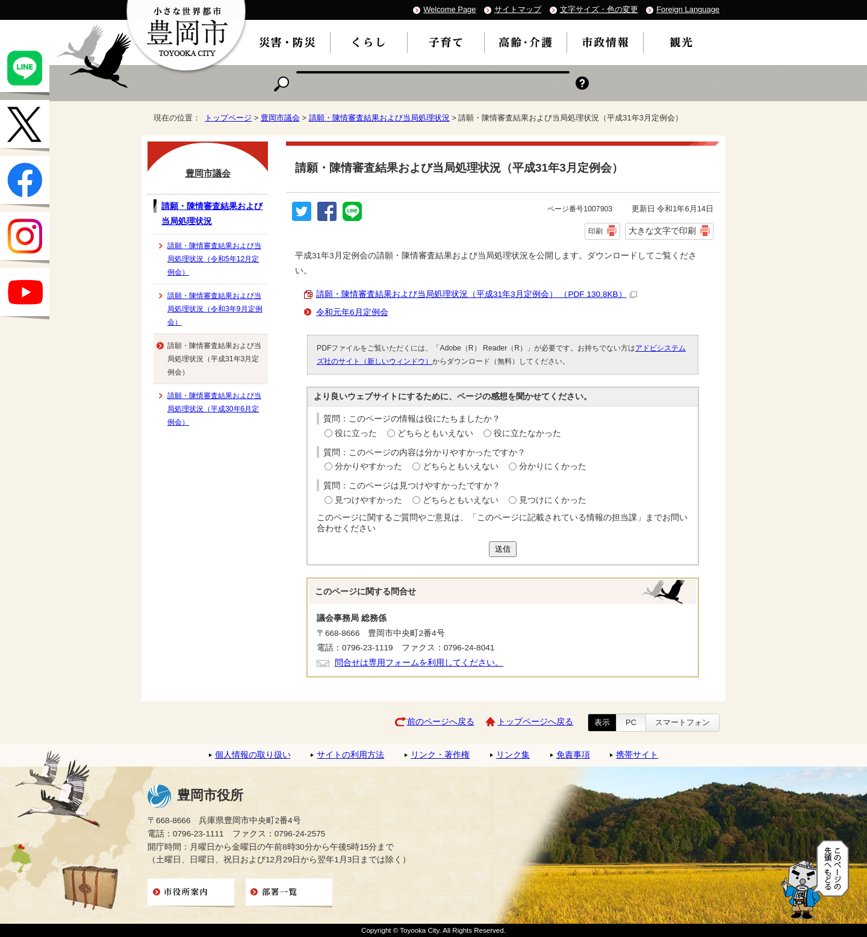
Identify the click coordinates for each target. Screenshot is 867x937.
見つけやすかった (368, 500)
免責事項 (573, 754)
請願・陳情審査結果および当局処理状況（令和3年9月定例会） (215, 308)
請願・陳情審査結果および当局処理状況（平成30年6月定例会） (214, 408)
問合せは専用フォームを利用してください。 (419, 662)
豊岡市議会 (280, 117)
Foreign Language (687, 9)
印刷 (595, 231)
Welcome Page (449, 9)
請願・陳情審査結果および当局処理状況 (379, 117)
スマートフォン (682, 722)
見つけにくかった (552, 500)
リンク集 (513, 754)
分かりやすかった (368, 466)
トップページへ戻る (535, 721)
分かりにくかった (552, 466)
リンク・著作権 (440, 754)
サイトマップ (517, 9)
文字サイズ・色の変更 (599, 9)
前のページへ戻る (440, 721)
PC (631, 722)
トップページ (228, 117)
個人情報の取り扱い (253, 754)
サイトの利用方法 (350, 754)
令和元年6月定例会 (352, 312)
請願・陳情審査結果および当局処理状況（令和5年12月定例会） (214, 258)
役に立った (356, 433)
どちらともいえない (435, 433)
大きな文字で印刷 (662, 230)
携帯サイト (637, 754)
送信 (503, 548)
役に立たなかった (527, 433)
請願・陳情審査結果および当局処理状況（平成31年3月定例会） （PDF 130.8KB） (476, 294)
